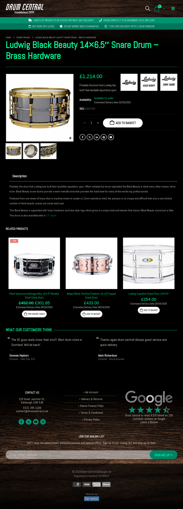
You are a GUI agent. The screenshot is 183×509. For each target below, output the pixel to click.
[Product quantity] (91, 122)
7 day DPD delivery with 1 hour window (132, 26)
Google (161, 419)
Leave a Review (149, 422)
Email (111, 137)
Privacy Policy (92, 419)
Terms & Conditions (92, 413)
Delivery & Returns (92, 399)
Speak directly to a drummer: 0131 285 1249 (128, 20)
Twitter (90, 137)
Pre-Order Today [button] (36, 314)
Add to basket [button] (93, 314)
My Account (91, 392)
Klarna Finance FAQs (92, 406)
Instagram (43, 422)
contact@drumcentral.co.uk (32, 411)
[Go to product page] (34, 263)
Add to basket (126, 123)
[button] (148, 8)
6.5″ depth (50, 215)
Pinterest (104, 137)
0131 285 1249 (32, 408)
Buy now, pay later (43, 26)
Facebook (82, 137)
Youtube (36, 422)
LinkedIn (97, 137)
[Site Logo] (24, 8)
